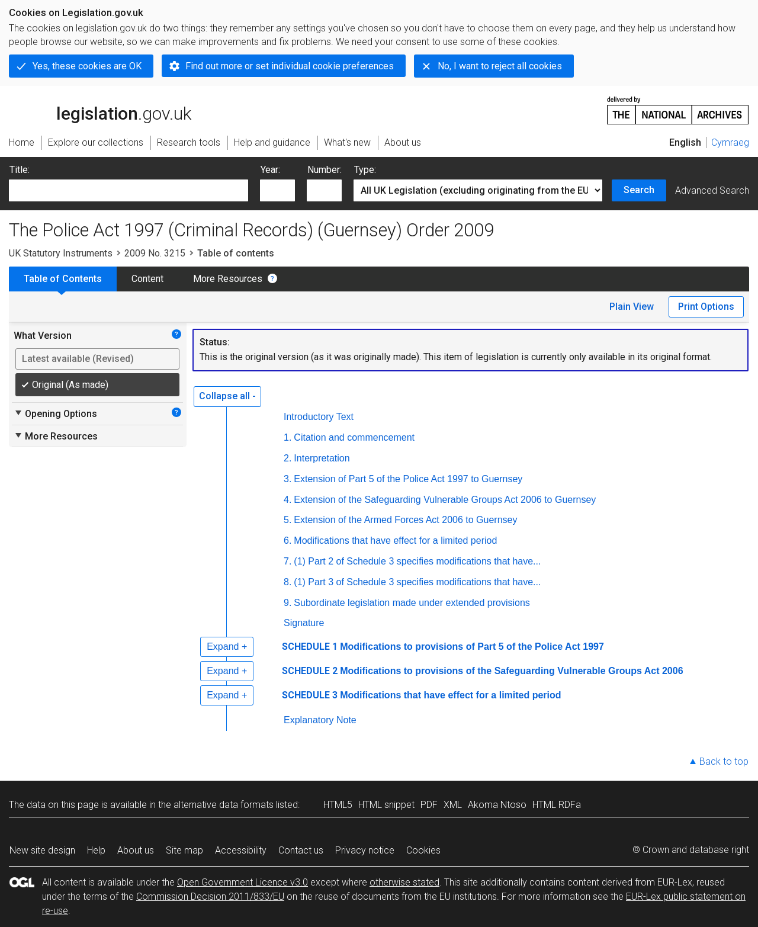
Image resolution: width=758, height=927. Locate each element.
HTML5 (337, 804)
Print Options (706, 306)
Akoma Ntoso (497, 804)
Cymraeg (730, 142)
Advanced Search (712, 190)
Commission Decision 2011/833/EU (210, 896)
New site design (42, 850)
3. (287, 479)
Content (147, 278)
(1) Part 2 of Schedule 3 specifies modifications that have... (417, 561)
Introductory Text (319, 417)
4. (287, 500)
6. (287, 540)
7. (287, 561)
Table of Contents (63, 278)
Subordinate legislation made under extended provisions (411, 603)
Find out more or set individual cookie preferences (289, 66)
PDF (429, 804)
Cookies (423, 850)
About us (135, 850)
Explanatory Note (320, 720)
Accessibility (240, 850)
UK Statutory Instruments (61, 253)
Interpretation (321, 458)
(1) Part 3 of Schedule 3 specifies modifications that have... (417, 582)
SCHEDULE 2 (310, 670)
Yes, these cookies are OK (87, 66)
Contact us (300, 850)
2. (287, 458)
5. (287, 520)
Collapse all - (227, 396)
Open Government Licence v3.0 (242, 882)
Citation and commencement (354, 437)
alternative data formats (224, 804)
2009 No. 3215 (154, 253)
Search (639, 189)
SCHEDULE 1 (310, 646)
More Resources (227, 278)
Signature (304, 623)
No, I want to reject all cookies (500, 66)
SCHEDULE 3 (310, 695)
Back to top (724, 761)
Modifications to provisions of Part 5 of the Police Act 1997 (472, 646)
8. (287, 582)
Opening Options (55, 413)
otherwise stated (404, 882)
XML (453, 804)
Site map (184, 850)
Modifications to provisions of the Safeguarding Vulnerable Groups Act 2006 (511, 671)
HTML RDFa (556, 804)
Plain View (631, 306)
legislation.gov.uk (100, 110)
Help (96, 850)
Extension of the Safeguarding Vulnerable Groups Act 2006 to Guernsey (445, 500)
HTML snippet (386, 804)
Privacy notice (364, 850)
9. (287, 603)
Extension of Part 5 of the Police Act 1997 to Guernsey (408, 479)
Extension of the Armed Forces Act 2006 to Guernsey (405, 520)
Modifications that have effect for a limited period (395, 540)
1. (287, 437)
